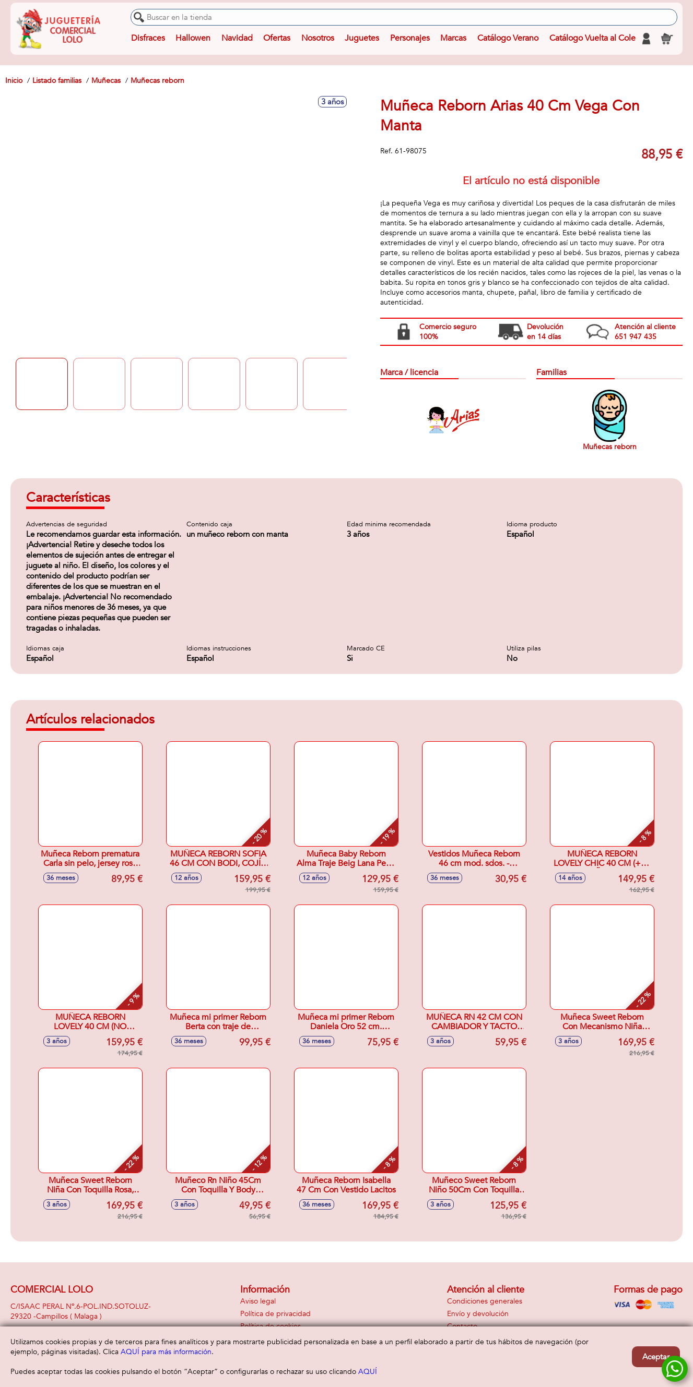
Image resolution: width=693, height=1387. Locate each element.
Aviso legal (258, 1301)
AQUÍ (367, 1372)
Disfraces (148, 38)
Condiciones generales (484, 1301)
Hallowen (192, 38)
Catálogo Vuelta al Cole (592, 38)
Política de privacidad (275, 1314)
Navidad (237, 38)
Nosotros (317, 38)
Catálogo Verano (507, 38)
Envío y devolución (478, 1314)
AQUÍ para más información (166, 1352)
